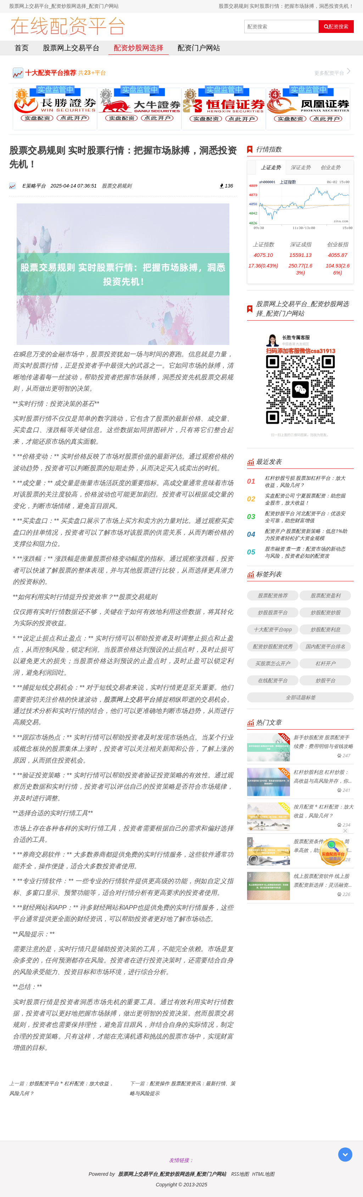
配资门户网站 (199, 47)
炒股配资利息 (325, 629)
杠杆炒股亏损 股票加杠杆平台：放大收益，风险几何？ (305, 481)
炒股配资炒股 (325, 612)
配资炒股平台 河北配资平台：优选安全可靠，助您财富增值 (305, 517)
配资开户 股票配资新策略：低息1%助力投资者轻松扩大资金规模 (306, 534)
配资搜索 (336, 26)
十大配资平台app (272, 629)
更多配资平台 (332, 72)
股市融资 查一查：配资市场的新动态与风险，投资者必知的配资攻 (305, 552)
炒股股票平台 (272, 612)
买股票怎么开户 (272, 663)
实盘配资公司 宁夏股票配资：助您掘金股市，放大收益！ (305, 499)
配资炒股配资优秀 (272, 646)
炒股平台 (325, 680)
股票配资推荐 (272, 595)
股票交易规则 (117, 185)
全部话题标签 (300, 697)
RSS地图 (240, 1173)
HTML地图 (263, 1173)
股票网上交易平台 (71, 47)
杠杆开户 (325, 663)
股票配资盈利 (325, 595)
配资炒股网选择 (138, 47)
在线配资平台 (272, 680)
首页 (22, 47)
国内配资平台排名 (325, 646)
